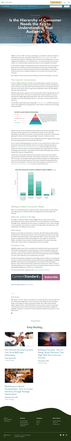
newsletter (41, 270)
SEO (37, 6)
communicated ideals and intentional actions (27, 147)
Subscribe (66, 6)
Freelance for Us (56, 424)
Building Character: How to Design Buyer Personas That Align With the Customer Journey (51, 353)
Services (22, 418)
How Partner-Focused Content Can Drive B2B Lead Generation (19, 352)
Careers (38, 422)
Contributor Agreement (19, 436)
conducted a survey (42, 103)
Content (5, 6)
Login (64, 2)
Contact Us (55, 422)
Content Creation (22, 6)
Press (37, 424)
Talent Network (7, 421)
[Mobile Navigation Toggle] (69, 2)
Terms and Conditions (26, 435)
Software (5, 418)
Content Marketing (8, 419)
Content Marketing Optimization (24, 425)
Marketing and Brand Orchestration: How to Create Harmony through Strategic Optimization (19, 390)
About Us (38, 421)
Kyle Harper (15, 297)
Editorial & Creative (24, 422)
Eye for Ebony (29, 284)
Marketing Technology (31, 6)
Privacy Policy (17, 435)
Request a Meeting (56, 2)
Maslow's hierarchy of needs (46, 57)
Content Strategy (14, 6)
